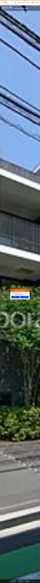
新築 (18, 2)
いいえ (24, 297)
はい (15, 297)
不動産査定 (32, 2)
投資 (35, 2)
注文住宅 (29, 2)
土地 (26, 2)
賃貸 (15, 2)
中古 (20, 2)
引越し (38, 2)
